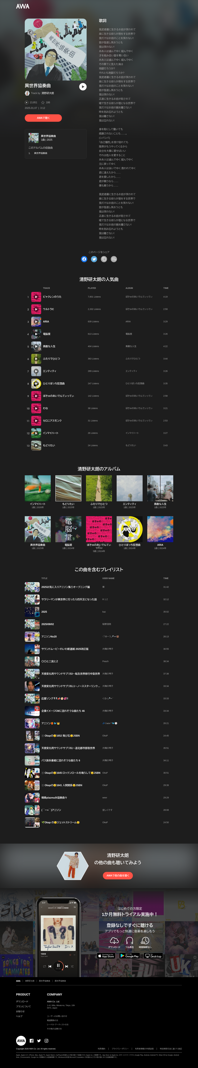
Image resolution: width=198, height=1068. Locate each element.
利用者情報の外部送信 (144, 1049)
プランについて (23, 1006)
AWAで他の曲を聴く (118, 875)
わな (45, 408)
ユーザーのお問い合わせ (57, 1016)
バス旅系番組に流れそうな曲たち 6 (60, 760)
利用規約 (101, 1049)
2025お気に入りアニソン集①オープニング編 (65, 587)
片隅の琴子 (107, 649)
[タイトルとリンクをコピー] (104, 259)
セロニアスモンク (52, 420)
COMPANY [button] (54, 994)
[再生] (83, 86)
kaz (104, 612)
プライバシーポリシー (120, 1049)
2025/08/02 (47, 624)
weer (104, 797)
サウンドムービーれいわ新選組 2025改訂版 (64, 649)
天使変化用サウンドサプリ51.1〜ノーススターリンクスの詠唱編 (75, 686)
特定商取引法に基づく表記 (171, 1049)
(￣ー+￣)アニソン (51, 810)
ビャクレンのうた (52, 296)
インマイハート (50, 433)
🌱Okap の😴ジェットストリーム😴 (60, 822)
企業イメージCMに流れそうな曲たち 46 (63, 711)
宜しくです (107, 810)
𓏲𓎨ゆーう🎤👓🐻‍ (110, 636)
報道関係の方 (52, 1020)
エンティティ (49, 371)
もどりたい (49, 445)
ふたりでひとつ (51, 358)
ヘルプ (19, 1016)
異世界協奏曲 (48, 136)
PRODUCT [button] (23, 994)
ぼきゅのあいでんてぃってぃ (139, 296)
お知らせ (20, 1011)
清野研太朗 (48, 93)
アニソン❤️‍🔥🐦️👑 (50, 723)
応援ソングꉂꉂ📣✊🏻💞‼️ (54, 698)
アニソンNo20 (49, 636)
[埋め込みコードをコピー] (114, 259)
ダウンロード (22, 1001)
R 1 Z (105, 599)
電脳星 (46, 334)
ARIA (46, 321)
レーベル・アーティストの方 (58, 1025)
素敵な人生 (49, 346)
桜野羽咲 (106, 624)
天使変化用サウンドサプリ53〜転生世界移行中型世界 (70, 673)
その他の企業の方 (54, 1029)
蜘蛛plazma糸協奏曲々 (54, 797)
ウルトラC (48, 309)
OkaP (105, 735)
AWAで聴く (43, 118)
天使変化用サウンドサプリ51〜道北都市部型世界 (68, 748)
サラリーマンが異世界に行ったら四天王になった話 (69, 599)
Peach (105, 661)
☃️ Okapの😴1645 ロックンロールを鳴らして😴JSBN (70, 773)
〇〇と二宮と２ (49, 661)
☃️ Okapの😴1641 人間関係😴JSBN (61, 785)
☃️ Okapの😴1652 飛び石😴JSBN (60, 735)
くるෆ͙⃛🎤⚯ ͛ (107, 698)
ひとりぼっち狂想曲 (54, 383)
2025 (44, 612)
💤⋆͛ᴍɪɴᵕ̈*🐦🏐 (109, 723)
